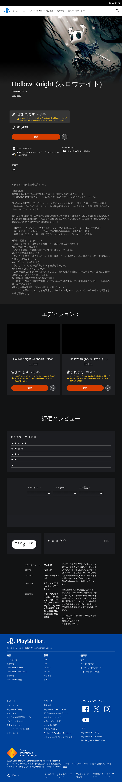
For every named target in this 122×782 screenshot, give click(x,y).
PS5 (23, 11)
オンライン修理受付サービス (19, 717)
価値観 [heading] (84, 655)
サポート (78, 11)
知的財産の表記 (50, 725)
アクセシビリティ (88, 664)
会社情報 (10, 676)
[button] (24, 544)
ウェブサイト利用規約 (82, 775)
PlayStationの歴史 (14, 680)
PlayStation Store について (55, 709)
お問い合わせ (12, 733)
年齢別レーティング (52, 717)
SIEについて (12, 660)
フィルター (58, 487)
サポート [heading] (11, 701)
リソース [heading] (48, 701)
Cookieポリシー (98, 775)
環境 (82, 660)
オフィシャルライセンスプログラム (59, 737)
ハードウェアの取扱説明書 (18, 729)
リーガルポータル (50, 775)
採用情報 (10, 664)
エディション (34, 487)
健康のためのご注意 (70, 621)
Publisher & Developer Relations (57, 733)
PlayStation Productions (17, 672)
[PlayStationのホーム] (7, 11)
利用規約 (47, 705)
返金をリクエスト (14, 725)
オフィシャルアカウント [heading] (93, 701)
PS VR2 (47, 668)
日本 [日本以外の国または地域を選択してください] (13, 775)
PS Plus (39, 11)
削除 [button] (106, 540)
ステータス (11, 713)
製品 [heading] (46, 655)
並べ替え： (85, 487)
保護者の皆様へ (50, 729)
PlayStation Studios (15, 668)
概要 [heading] (9, 655)
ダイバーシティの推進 (90, 672)
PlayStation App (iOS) (90, 732)
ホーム (9, 648)
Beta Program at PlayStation (93, 740)
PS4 (30, 11)
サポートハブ (12, 705)
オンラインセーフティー (91, 668)
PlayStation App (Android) (91, 736)
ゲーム (15, 11)
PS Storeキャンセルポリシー (56, 713)
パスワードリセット (15, 721)
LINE (83, 728)
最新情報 (60, 11)
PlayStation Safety (14, 709)
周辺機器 (49, 11)
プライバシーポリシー (65, 775)
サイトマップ (110, 775)
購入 (69, 11)
